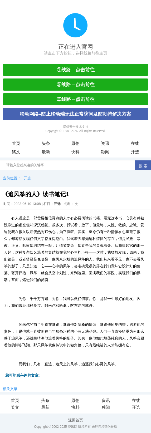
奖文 (16, 152)
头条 (46, 143)
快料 (75, 152)
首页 (16, 143)
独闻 (105, 152)
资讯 (105, 143)
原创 (75, 143)
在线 (135, 143)
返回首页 (75, 420)
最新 (46, 152)
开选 (135, 152)
